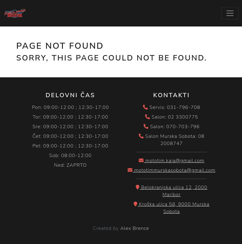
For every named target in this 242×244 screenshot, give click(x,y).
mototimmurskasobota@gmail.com (172, 170)
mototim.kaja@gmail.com (171, 160)
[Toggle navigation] (230, 13)
